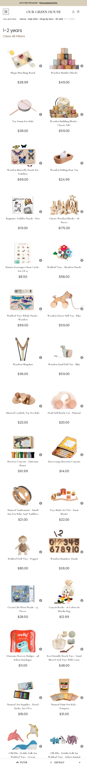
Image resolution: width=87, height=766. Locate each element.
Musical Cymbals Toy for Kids (23, 412)
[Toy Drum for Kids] (23, 105)
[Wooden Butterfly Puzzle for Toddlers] (23, 153)
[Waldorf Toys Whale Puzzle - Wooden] (23, 299)
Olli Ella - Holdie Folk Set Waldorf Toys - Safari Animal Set (64, 756)
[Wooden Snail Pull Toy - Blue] (64, 348)
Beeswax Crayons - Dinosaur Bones (22, 463)
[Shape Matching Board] (23, 56)
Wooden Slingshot (23, 364)
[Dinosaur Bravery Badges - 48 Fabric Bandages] (23, 639)
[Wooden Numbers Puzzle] (64, 542)
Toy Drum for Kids (22, 121)
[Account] (73, 11)
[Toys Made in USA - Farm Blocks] (64, 494)
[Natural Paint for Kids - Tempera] (64, 688)
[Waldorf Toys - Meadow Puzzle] (64, 251)
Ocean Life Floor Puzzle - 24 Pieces (23, 609)
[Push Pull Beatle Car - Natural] (64, 396)
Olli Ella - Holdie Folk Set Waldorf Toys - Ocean (23, 755)
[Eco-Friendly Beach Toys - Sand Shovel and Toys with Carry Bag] (64, 639)
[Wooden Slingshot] (23, 348)
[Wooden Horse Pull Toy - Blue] (64, 299)
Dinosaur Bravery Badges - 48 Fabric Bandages (23, 657)
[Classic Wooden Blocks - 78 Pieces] (64, 202)
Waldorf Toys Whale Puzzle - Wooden (23, 317)
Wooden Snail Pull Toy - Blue (64, 364)
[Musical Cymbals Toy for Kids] (23, 396)
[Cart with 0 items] (82, 12)
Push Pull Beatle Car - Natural (64, 412)
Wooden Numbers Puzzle (64, 558)
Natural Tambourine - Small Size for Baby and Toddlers (23, 511)
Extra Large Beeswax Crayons (64, 461)
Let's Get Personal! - (38, 2)
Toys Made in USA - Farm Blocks (64, 511)
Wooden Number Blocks (64, 72)
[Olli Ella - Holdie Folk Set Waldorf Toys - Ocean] (23, 737)
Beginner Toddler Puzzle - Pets (23, 218)
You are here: (10, 19)
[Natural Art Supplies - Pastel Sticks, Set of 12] (23, 688)
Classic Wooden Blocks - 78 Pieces (64, 220)
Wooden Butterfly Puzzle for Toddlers (23, 171)
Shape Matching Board (22, 72)
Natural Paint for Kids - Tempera (64, 706)
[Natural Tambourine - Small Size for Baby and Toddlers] (23, 494)
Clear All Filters (14, 36)
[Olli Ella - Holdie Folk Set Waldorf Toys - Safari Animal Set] (64, 737)
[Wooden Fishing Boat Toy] (64, 153)
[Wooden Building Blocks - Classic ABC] (64, 105)
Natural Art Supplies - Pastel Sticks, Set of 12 (23, 706)
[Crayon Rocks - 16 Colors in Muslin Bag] (64, 591)
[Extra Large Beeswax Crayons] (64, 445)
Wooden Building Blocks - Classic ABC (64, 123)
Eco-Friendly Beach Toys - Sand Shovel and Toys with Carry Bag (64, 659)
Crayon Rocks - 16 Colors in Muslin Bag (64, 609)
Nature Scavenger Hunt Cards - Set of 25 (22, 269)
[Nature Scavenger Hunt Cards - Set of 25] (23, 251)
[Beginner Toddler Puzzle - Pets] (23, 202)
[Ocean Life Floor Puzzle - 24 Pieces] (23, 591)
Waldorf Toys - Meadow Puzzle (64, 267)
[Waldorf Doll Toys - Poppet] (23, 542)
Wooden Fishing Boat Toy (64, 170)
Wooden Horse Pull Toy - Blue (64, 315)
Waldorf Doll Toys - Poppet (23, 558)
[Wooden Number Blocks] (64, 56)
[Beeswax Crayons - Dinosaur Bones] (23, 445)
